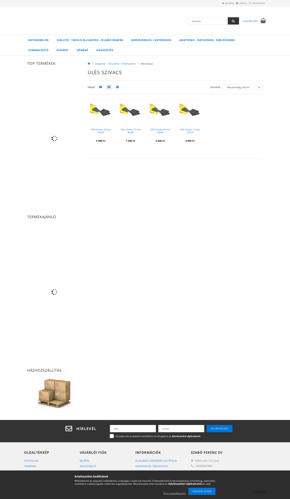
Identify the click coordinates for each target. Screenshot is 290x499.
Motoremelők (38, 40)
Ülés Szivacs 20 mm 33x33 (101, 131)
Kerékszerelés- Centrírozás (151, 40)
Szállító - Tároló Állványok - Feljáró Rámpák (90, 40)
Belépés (219, 3)
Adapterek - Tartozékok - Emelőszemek (207, 40)
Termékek (30, 466)
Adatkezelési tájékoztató (151, 466)
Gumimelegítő (38, 50)
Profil (237, 3)
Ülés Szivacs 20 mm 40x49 (160, 131)
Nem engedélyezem (174, 493)
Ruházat (63, 50)
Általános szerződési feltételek (156, 460)
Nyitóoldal (31, 460)
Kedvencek (257, 3)
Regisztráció (88, 466)
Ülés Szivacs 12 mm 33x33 (190, 131)
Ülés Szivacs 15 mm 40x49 (131, 131)
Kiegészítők (104, 50)
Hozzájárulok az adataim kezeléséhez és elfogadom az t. (158, 436)
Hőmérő (82, 50)
